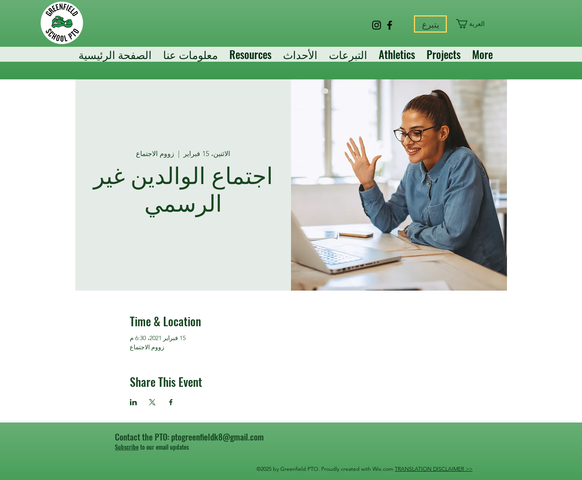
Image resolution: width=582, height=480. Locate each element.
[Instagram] (377, 25)
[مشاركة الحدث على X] (152, 402)
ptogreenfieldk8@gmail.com (217, 437)
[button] (473, 23)
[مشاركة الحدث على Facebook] (171, 402)
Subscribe (127, 447)
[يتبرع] (430, 24)
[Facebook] (390, 25)
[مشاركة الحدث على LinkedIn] (133, 402)
